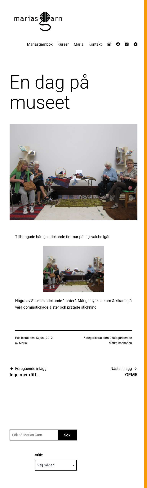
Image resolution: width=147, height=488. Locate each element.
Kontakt (95, 44)
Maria (78, 44)
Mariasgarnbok (40, 44)
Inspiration (125, 343)
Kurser (63, 44)
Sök (67, 435)
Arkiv (39, 455)
